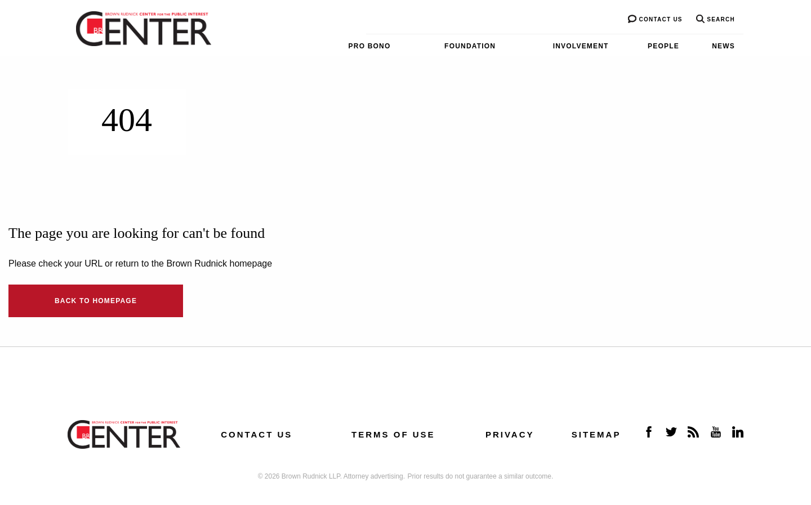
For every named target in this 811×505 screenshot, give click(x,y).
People (663, 46)
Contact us (655, 19)
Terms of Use (393, 434)
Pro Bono (370, 46)
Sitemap (596, 434)
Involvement (581, 46)
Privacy (509, 434)
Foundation (470, 46)
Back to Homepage (96, 301)
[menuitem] (346, 46)
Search (715, 19)
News (723, 46)
